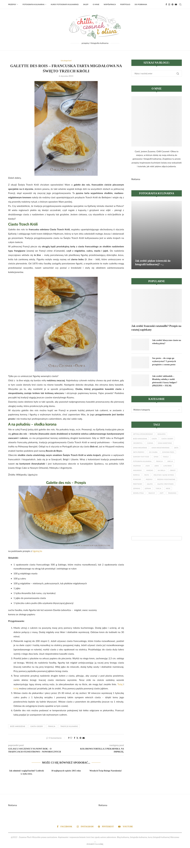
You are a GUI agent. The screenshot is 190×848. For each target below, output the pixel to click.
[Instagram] (169, 4)
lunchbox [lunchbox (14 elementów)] (137, 475)
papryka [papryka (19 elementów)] (161, 480)
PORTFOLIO (125, 4)
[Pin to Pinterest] (80, 738)
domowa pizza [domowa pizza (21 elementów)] (139, 460)
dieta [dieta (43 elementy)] (135, 455)
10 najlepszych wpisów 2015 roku (66, 771)
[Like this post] (71, 738)
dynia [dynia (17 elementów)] (176, 460)
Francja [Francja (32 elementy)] (173, 465)
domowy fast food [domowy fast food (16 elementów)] (160, 460)
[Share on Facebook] (74, 738)
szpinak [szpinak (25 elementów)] (149, 501)
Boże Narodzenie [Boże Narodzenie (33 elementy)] (140, 440)
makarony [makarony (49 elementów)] (152, 475)
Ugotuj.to (37, 551)
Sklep (85, 4)
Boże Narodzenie (17, 727)
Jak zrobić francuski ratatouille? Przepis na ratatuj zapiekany (156, 328)
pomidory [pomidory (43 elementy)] (164, 485)
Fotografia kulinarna (33, 4)
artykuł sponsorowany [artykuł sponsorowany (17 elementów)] (144, 435)
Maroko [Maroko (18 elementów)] (165, 475)
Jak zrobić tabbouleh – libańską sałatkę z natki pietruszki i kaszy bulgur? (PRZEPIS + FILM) (165, 381)
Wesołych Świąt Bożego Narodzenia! (106, 771)
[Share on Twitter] (77, 738)
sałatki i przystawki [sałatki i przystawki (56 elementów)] (168, 496)
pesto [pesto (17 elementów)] (172, 480)
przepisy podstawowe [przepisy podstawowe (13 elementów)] (155, 490)
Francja (51, 727)
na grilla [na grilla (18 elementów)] (137, 480)
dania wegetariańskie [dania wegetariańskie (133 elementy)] (163, 450)
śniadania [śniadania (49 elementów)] (137, 511)
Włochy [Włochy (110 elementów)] (153, 506)
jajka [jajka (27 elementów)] (160, 470)
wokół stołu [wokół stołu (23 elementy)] (139, 506)
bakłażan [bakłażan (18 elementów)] (164, 435)
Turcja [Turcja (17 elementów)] (161, 501)
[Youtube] (176, 4)
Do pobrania (141, 4)
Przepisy (12, 4)
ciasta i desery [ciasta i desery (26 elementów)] (170, 440)
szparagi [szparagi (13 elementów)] (137, 501)
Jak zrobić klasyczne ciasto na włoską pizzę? (165, 342)
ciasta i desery (36, 727)
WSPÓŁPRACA (110, 4)
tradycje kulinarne (69, 727)
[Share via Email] (84, 738)
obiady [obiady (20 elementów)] (150, 480)
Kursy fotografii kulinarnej (65, 4)
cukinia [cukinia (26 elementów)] (152, 445)
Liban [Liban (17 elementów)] (170, 470)
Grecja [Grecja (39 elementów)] (136, 470)
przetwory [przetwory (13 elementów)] (138, 496)
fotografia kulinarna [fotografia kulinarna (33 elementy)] (154, 465)
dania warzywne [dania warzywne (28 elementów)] (168, 445)
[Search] (180, 4)
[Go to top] (95, 844)
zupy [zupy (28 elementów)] (165, 506)
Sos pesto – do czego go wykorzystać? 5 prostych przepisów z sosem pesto (164, 361)
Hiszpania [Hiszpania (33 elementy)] (149, 470)
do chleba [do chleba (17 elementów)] (165, 455)
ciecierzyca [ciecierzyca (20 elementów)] (138, 445)
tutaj (16, 688)
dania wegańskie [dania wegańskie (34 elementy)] (140, 450)
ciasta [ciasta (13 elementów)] (156, 440)
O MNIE (96, 4)
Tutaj (119, 684)
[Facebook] (166, 4)
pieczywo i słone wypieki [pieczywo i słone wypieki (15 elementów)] (144, 485)
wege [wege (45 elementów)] (171, 501)
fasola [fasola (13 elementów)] (136, 465)
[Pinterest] (172, 4)
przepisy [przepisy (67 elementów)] (137, 490)
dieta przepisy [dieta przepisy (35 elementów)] (149, 455)
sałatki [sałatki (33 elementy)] (151, 496)
